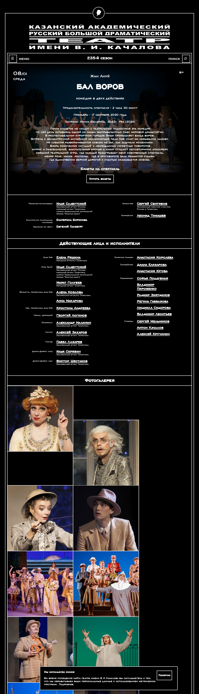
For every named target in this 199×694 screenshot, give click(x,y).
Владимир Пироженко (153, 281)
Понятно (165, 675)
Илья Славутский (68, 203)
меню (21, 58)
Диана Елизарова (149, 263)
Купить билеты (100, 179)
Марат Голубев (66, 280)
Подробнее (66, 684)
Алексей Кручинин (150, 323)
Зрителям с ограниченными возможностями (34, 678)
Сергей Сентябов (149, 203)
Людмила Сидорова (151, 299)
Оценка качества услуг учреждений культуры (34, 674)
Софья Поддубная (150, 276)
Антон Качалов (148, 317)
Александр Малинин (71, 318)
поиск (177, 58)
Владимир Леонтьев (151, 304)
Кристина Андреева (70, 304)
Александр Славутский (163, 643)
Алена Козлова (67, 289)
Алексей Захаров (69, 327)
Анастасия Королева (152, 256)
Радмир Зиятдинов (150, 287)
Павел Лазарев (67, 336)
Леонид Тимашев (149, 214)
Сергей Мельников (151, 311)
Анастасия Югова (150, 269)
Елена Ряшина (66, 256)
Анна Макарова (67, 297)
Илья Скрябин (66, 345)
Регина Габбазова (150, 293)
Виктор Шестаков (69, 354)
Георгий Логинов (69, 311)
